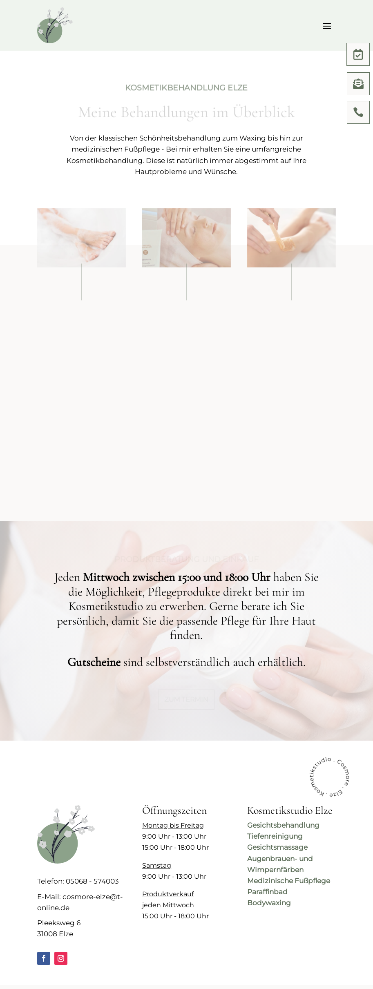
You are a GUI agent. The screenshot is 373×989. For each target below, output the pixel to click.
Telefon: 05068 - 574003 (78, 881)
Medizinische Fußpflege (288, 881)
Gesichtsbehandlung (283, 825)
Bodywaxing (269, 903)
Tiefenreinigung (275, 836)
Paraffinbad (267, 892)
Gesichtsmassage (277, 847)
